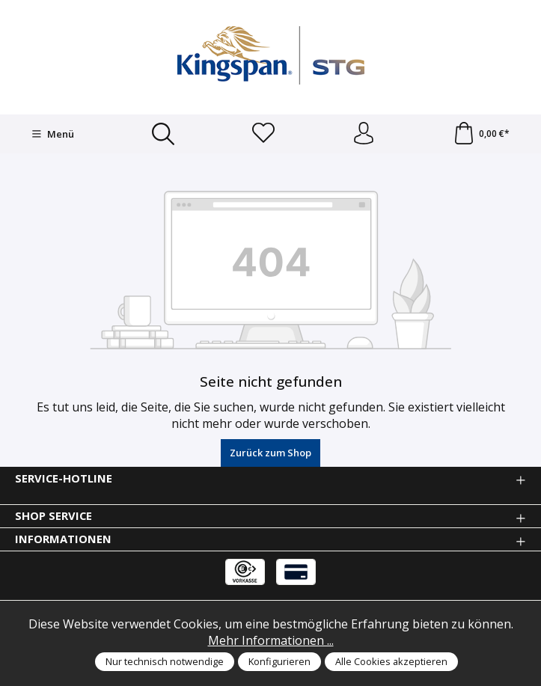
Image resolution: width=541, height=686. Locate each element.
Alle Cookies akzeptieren (391, 661)
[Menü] (52, 134)
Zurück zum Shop (270, 452)
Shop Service (53, 515)
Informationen (63, 539)
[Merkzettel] (263, 134)
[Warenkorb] (481, 134)
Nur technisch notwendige (165, 661)
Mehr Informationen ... (271, 640)
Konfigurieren (279, 661)
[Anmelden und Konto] (363, 134)
